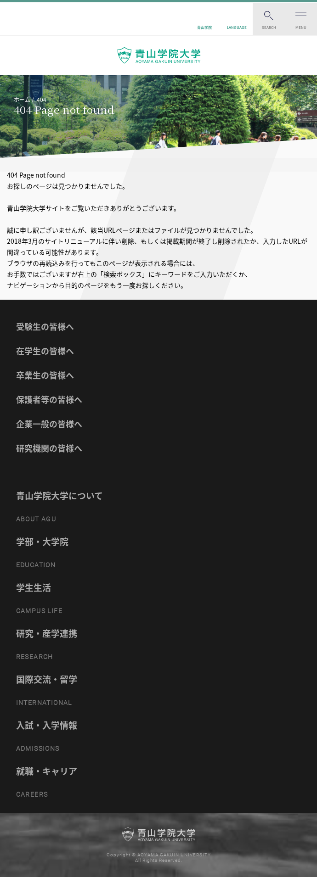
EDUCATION (36, 565)
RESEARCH (34, 657)
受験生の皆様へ (45, 326)
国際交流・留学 (46, 679)
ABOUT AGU (36, 519)
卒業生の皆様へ (45, 375)
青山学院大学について (59, 495)
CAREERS (32, 794)
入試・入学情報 (46, 725)
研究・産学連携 (46, 633)
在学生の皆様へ (45, 351)
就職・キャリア (46, 771)
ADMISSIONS (38, 748)
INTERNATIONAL (44, 702)
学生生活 (33, 587)
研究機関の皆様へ (49, 448)
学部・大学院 (42, 541)
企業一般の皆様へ (49, 424)
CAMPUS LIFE (39, 611)
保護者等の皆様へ (49, 399)
